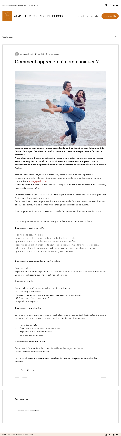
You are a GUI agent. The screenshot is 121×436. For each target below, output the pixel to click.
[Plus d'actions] (104, 54)
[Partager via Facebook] (16, 370)
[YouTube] (117, 5)
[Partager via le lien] (34, 370)
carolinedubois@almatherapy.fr (14, 5)
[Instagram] (106, 5)
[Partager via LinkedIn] (28, 370)
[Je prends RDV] (110, 16)
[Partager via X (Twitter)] (22, 370)
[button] (89, 16)
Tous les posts (7, 37)
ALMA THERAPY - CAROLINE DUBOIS (38, 16)
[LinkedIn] (113, 5)
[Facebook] (110, 5)
